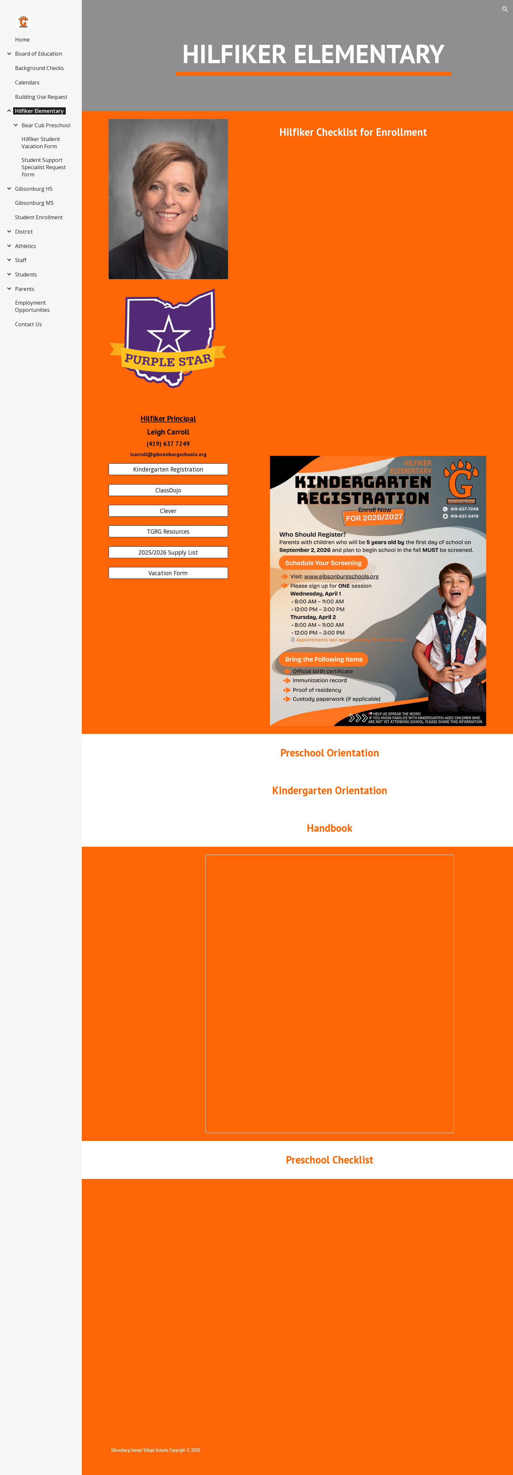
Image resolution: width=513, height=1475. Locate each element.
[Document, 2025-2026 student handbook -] (329, 994)
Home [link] (22, 39)
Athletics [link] (25, 246)
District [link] (24, 231)
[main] (313, 56)
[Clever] (168, 511)
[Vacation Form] (168, 573)
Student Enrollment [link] (39, 217)
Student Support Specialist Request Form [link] (44, 167)
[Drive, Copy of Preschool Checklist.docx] (329, 1307)
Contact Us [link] (28, 324)
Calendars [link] (27, 82)
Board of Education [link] (38, 53)
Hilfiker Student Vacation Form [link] (41, 142)
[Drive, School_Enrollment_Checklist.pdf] (378, 295)
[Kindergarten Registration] (168, 469)
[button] (505, 9)
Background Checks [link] (39, 68)
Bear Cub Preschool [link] (46, 125)
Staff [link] (21, 260)
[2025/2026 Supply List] (168, 552)
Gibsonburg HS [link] (34, 188)
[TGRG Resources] (168, 531)
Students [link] (26, 274)
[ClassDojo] (168, 490)
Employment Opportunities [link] (32, 306)
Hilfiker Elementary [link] (39, 111)
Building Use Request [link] (41, 96)
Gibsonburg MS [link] (34, 202)
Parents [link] (24, 289)
